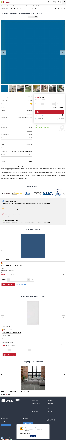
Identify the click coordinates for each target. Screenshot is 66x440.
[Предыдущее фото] (1, 250)
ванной (15, 151)
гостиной (20, 151)
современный (29, 144)
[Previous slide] (3, 52)
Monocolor (29, 110)
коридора (24, 151)
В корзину (45, 112)
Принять (33, 436)
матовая (30, 120)
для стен (22, 117)
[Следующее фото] (64, 250)
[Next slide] (62, 52)
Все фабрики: (4, 8)
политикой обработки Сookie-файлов (52, 432)
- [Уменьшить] (42, 104)
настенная (29, 114)
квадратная (29, 124)
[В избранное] (62, 115)
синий (30, 134)
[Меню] (64, 2)
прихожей (29, 151)
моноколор (29, 131)
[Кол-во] (48, 104)
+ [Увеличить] (53, 104)
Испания (28, 103)
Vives (30, 107)
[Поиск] (48, 2)
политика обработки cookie (32, 432)
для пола (18, 117)
